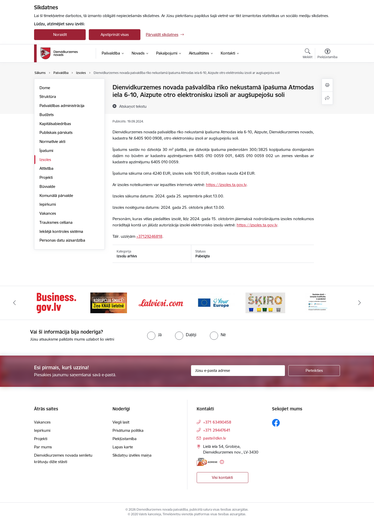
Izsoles (45, 159)
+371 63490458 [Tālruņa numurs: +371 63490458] (217, 422)
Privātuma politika (128, 430)
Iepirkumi (47, 204)
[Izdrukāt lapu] (327, 85)
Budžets (46, 114)
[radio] (154, 335)
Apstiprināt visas (115, 34)
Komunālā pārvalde (56, 195)
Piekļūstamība (125, 438)
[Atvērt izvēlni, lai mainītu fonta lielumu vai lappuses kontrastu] (327, 54)
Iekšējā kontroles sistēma (61, 231)
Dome (44, 87)
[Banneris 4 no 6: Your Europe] (213, 302)
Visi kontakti (222, 477)
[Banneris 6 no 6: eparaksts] (317, 302)
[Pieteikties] (314, 370)
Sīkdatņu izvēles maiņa (132, 455)
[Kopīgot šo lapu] (327, 98)
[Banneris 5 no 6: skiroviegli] (265, 302)
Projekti (46, 177)
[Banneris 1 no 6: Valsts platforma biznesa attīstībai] (56, 302)
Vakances (47, 213)
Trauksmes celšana (56, 222)
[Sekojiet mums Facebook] (276, 423)
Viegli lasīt (121, 422)
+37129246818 (149, 236)
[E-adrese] (207, 462)
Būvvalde (47, 186)
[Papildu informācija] (222, 462)
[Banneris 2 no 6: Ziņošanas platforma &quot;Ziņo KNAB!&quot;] (108, 302)
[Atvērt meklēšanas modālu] (307, 54)
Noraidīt (60, 34)
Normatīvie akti (52, 141)
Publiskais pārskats (56, 132)
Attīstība (46, 168)
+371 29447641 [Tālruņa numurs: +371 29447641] (216, 430)
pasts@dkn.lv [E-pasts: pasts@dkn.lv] (214, 438)
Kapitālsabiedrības (55, 123)
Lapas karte (123, 446)
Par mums (43, 446)
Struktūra (47, 96)
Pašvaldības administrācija (61, 105)
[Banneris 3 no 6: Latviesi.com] (161, 302)
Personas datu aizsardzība (62, 240)
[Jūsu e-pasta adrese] (238, 370)
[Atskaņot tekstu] (133, 106)
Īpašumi (46, 150)
